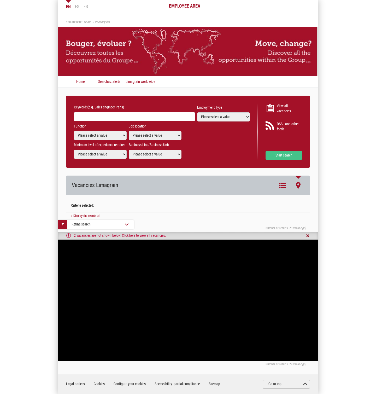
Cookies (99, 384)
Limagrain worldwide (140, 82)
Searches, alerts (109, 82)
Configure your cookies (130, 384)
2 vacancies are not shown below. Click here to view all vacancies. (120, 235)
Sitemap (214, 384)
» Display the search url (85, 216)
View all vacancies (284, 108)
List (282, 185)
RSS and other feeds (288, 126)
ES (77, 6)
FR (86, 6)
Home (87, 22)
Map (298, 185)
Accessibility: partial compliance (177, 384)
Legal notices (75, 384)
